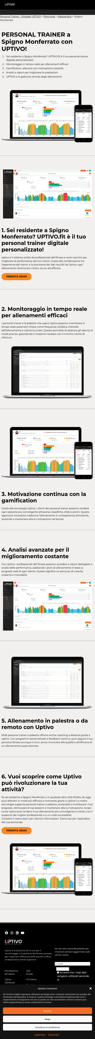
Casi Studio (29, 972)
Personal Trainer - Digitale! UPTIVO (20, 16)
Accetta (47, 1010)
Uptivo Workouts (10, 981)
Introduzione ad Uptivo (11, 972)
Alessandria (64, 16)
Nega (47, 1019)
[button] (90, 988)
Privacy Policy (53, 1034)
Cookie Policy (39, 1034)
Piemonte (49, 16)
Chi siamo (31, 979)
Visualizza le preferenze (47, 1027)
